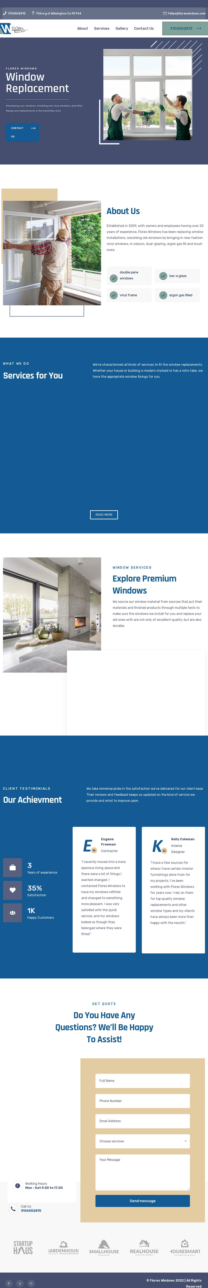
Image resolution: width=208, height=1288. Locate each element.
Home (66, 28)
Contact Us (144, 28)
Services (102, 28)
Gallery (122, 28)
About (82, 28)
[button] (104, 534)
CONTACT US (23, 132)
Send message (143, 1220)
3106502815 (16, 13)
